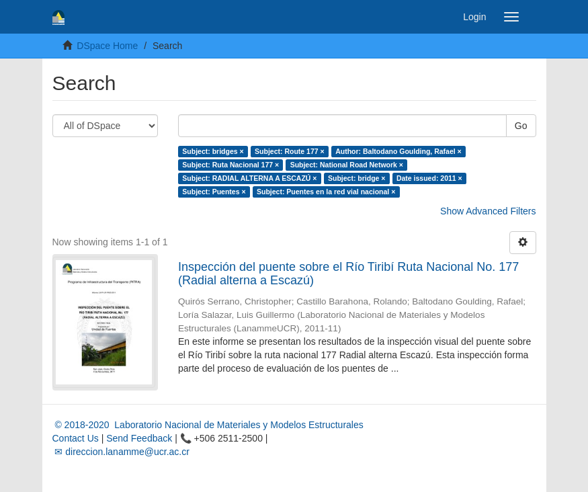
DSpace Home (107, 45)
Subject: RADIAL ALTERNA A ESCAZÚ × (249, 178)
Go (521, 125)
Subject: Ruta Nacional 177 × (230, 165)
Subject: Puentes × (213, 192)
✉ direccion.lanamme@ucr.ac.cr (121, 451)
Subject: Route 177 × (290, 151)
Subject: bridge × (356, 178)
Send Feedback (139, 438)
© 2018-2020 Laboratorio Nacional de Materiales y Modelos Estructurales (208, 424)
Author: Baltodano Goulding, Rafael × (398, 151)
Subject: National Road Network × (346, 165)
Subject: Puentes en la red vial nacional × (326, 192)
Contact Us (75, 438)
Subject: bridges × (212, 151)
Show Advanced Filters (488, 211)
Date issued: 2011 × (429, 178)
